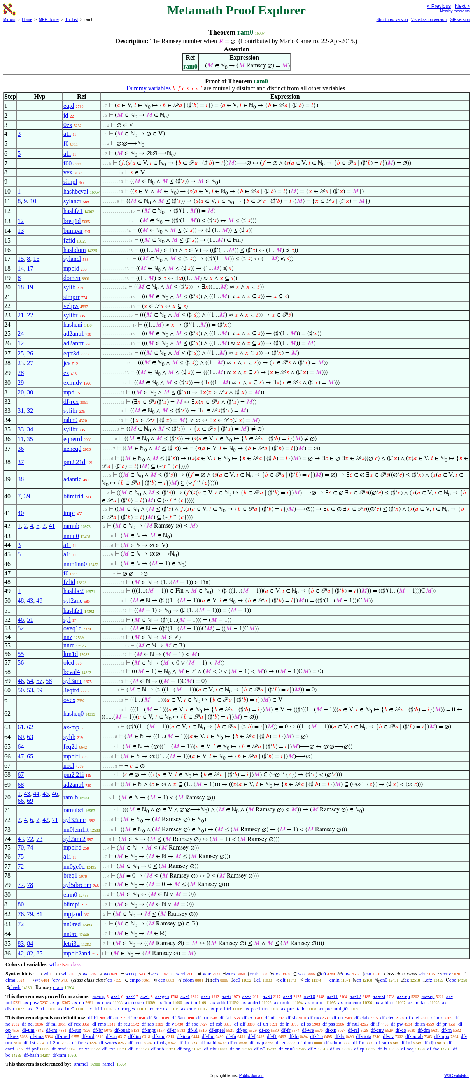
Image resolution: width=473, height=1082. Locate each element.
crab (254, 973)
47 (21, 756)
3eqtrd (71, 690)
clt (283, 980)
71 (55, 819)
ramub (71, 526)
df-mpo (441, 1036)
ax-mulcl (283, 1002)
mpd (68, 392)
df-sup (382, 1042)
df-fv (340, 1036)
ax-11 (332, 996)
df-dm (424, 1030)
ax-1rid (95, 1009)
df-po (241, 1030)
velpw (71, 306)
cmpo (135, 980)
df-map (257, 1042)
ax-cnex (104, 1002)
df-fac (433, 1049)
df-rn (446, 1030)
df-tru (202, 1017)
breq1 (70, 875)
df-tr (171, 1030)
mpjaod (72, 914)
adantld (72, 479)
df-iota (183, 1036)
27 (30, 363)
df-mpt (148, 1030)
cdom (188, 980)
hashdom (74, 249)
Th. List (71, 20)
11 (20, 439)
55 (21, 654)
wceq (130, 973)
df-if (374, 1024)
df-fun (208, 1036)
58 (49, 680)
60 (21, 737)
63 (30, 737)
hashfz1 (73, 211)
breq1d (72, 221)
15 (21, 258)
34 (30, 429)
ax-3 (144, 996)
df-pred (62, 1036)
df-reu (124, 1024)
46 (21, 619)
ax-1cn (164, 1002)
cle (307, 980)
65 (30, 756)
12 (21, 221)
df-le (133, 1049)
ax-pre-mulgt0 (333, 1009)
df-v (170, 1024)
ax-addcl (219, 1002)
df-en (281, 1042)
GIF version (460, 20)
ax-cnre (188, 1009)
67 (21, 774)
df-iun (75, 1030)
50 (21, 690)
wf (37, 980)
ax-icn (190, 1002)
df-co (401, 1030)
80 (21, 904)
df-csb (216, 1024)
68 (21, 784)
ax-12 (355, 996)
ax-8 (267, 996)
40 (21, 513)
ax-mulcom (349, 1002)
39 (27, 496)
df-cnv (377, 1030)
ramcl (108, 1064)
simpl (70, 181)
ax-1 (115, 996)
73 (39, 839)
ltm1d (70, 654)
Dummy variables (148, 88)
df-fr (286, 1030)
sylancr (72, 201)
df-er (233, 1042)
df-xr (84, 1049)
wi (46, 973)
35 (30, 439)
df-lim (134, 1036)
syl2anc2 (74, 839)
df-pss (328, 1024)
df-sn (420, 1024)
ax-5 (205, 996)
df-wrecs (108, 1042)
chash (15, 987)
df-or (133, 1017)
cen (161, 980)
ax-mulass (418, 1002)
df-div (210, 1049)
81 (39, 914)
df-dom (305, 1042)
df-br (98, 1030)
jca (67, 363)
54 (30, 680)
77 (21, 884)
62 (30, 727)
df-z (312, 1049)
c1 (258, 980)
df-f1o (316, 1036)
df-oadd (208, 1042)
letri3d (71, 943)
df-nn (235, 1049)
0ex (67, 124)
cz (407, 980)
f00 (67, 163)
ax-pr (55, 1002)
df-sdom (332, 1042)
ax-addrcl (250, 1002)
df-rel (353, 1030)
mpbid (71, 268)
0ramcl (81, 1064)
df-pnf (32, 1049)
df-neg (184, 1049)
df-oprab (414, 1036)
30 (30, 392)
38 (21, 479)
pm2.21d (74, 462)
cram (58, 987)
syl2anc (72, 600)
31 (21, 410)
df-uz (335, 1049)
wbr (422, 973)
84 (30, 943)
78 (30, 884)
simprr (71, 297)
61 (21, 727)
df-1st (29, 1042)
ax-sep (427, 996)
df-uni (28, 1030)
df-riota (363, 1036)
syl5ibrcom (77, 884)
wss (302, 973)
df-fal (225, 1017)
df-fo (294, 1036)
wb (64, 973)
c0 (323, 973)
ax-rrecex (158, 1009)
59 (39, 690)
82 (30, 953)
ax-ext (379, 996)
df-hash (31, 1055)
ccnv (446, 973)
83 (21, 943)
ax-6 (226, 996)
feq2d (70, 746)
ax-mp (71, 727)
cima (10, 980)
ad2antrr (73, 343)
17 (30, 268)
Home (27, 20)
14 (21, 268)
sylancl (72, 258)
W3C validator (456, 1075)
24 (21, 333)
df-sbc (192, 1024)
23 (21, 363)
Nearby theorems (455, 11)
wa (85, 973)
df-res (12, 1036)
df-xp (330, 1030)
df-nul (353, 1024)
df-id (192, 1030)
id (65, 115)
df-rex (71, 401)
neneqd (72, 448)
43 (30, 600)
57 (39, 680)
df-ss (306, 1024)
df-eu (337, 1017)
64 (21, 746)
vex (67, 172)
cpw (346, 973)
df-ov (388, 1036)
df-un (262, 1024)
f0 (65, 143)
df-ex (247, 1017)
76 (21, 914)
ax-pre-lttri (220, 1009)
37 (21, 462)
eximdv (72, 382)
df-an (112, 1017)
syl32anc (74, 819)
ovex (69, 700)
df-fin (358, 1042)
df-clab (361, 1017)
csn (367, 973)
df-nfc (437, 1017)
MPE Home (49, 20)
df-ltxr (108, 1049)
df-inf (406, 1042)
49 (39, 600)
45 (45, 793)
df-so (264, 1030)
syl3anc (72, 680)
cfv (56, 980)
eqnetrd (72, 439)
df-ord (88, 1036)
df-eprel (217, 1030)
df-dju (430, 1042)
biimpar (73, 230)
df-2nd (53, 1042)
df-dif (240, 1024)
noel (68, 765)
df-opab (122, 1030)
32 (30, 410)
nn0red (72, 924)
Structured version (392, 20)
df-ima (37, 1036)
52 (21, 628)
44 (36, 793)
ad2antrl (73, 333)
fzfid (69, 240)
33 (21, 429)
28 (21, 372)
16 (36, 258)
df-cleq (387, 1017)
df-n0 (259, 1049)
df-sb (291, 1017)
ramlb (70, 797)
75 (21, 856)
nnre (68, 645)
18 (21, 287)
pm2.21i (73, 774)
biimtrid (73, 496)
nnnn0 (71, 536)
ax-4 (184, 996)
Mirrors (9, 20)
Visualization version (429, 20)
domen (72, 277)
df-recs (135, 1042)
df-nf (270, 1017)
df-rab (148, 1024)
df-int (51, 1030)
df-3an (178, 1017)
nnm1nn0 (75, 564)
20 (21, 392)
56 (21, 662)
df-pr (441, 1024)
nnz (67, 636)
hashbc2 (73, 591)
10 (33, 201)
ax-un (78, 1002)
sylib (69, 287)
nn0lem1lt (76, 829)
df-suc (158, 1036)
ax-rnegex (125, 1009)
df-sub (157, 1049)
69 (30, 800)
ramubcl (73, 810)
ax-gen (162, 996)
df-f (252, 1036)
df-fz (382, 1049)
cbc (452, 980)
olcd (68, 662)
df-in (284, 1024)
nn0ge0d (74, 866)
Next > (462, 6)
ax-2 (130, 996)
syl (67, 619)
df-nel (28, 1024)
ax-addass (384, 1002)
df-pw (397, 1024)
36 (21, 448)
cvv (277, 973)
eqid (68, 105)
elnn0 (70, 894)
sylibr (70, 315)
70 (21, 847)
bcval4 (71, 672)
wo (106, 973)
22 (30, 315)
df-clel (412, 1017)
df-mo (314, 1017)
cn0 (383, 980)
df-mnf (59, 1049)
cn (358, 980)
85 (39, 953)
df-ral (51, 1024)
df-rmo (99, 1024)
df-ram (59, 1055)
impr (69, 513)
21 (21, 315)
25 (21, 353)
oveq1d (72, 628)
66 (21, 800)
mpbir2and (76, 953)
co (109, 980)
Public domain (251, 1075)
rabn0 (70, 420)
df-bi (93, 1017)
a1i (67, 133)
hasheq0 (73, 713)
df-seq (407, 1049)
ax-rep (403, 996)
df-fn (231, 1036)
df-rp (359, 1049)
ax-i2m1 (36, 1009)
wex (154, 973)
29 (21, 382)
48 (21, 600)
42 (45, 819)
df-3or (153, 1017)
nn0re (70, 934)
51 (30, 619)
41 (52, 526)
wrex (231, 973)
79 (30, 914)
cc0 (236, 980)
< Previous (439, 6)
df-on (111, 1036)
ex (66, 372)
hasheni (72, 324)
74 (30, 847)
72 (30, 839)
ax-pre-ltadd (293, 1009)
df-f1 (272, 1036)
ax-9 (287, 996)
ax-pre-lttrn (256, 1009)
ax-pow (31, 1002)
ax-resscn (134, 1002)
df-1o (183, 1042)
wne (207, 973)
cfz (429, 980)
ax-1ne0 (66, 1009)
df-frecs (80, 1042)
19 (30, 287)
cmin (334, 980)
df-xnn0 (287, 1049)
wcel (181, 973)
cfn (215, 980)
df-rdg (160, 1042)
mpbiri (71, 756)
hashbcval (75, 191)
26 (30, 353)
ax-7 (246, 996)
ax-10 (309, 996)
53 (30, 690)
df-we (308, 1030)
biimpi (71, 904)
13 (21, 230)
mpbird (72, 847)
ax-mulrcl (315, 1002)
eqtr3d (71, 353)
